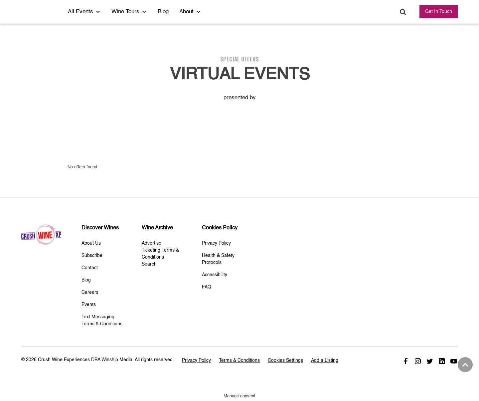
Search (403, 12)
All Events (84, 12)
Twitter (430, 361)
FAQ (206, 287)
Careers (89, 292)
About (190, 12)
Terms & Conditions (239, 360)
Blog (163, 12)
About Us (91, 243)
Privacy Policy (216, 243)
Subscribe (91, 255)
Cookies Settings (285, 360)
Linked (442, 361)
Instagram (418, 361)
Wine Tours (129, 12)
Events (88, 304)
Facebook (406, 361)
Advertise (151, 243)
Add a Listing (324, 360)
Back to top (464, 365)
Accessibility (214, 275)
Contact (89, 268)
